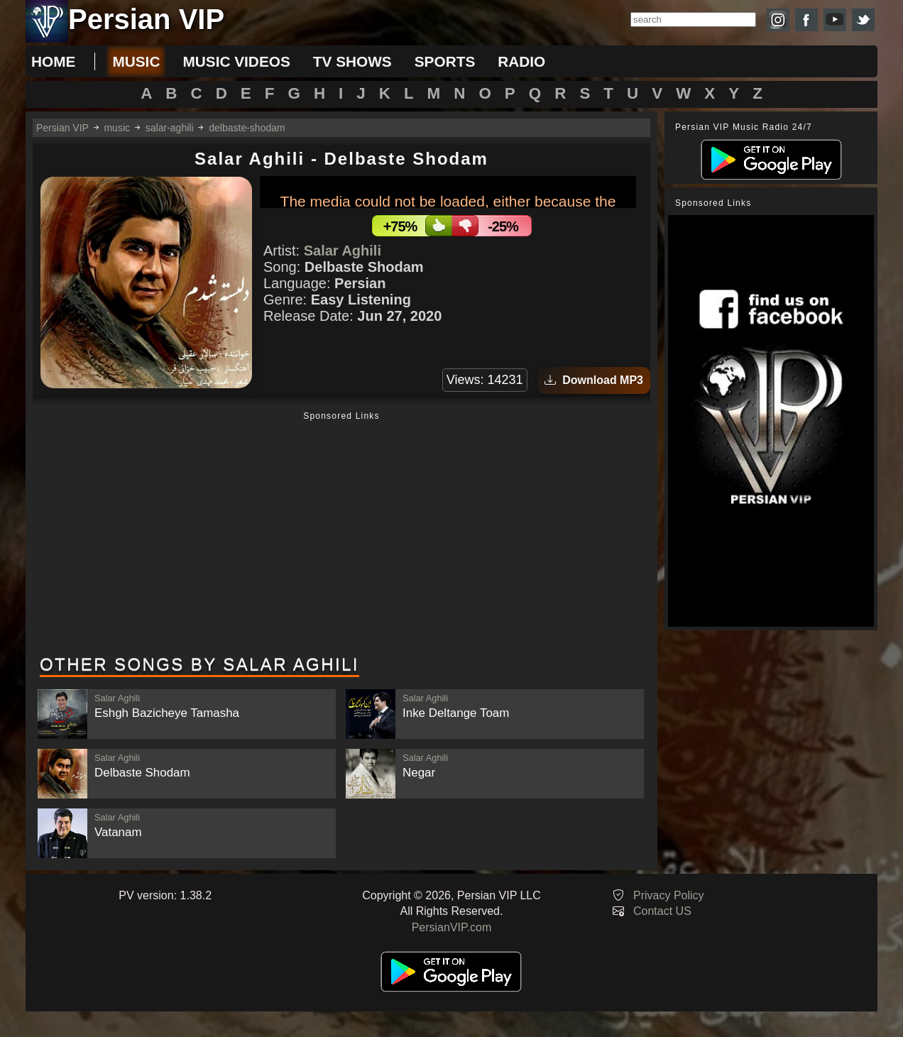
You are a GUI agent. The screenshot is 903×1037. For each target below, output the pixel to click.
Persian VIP (62, 127)
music (136, 61)
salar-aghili (170, 127)
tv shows (352, 61)
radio (521, 61)
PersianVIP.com (452, 927)
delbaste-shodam (247, 127)
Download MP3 (593, 380)
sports (445, 61)
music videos (236, 61)
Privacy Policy (668, 895)
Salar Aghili (342, 250)
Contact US (662, 911)
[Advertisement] (341, 534)
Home (53, 61)
